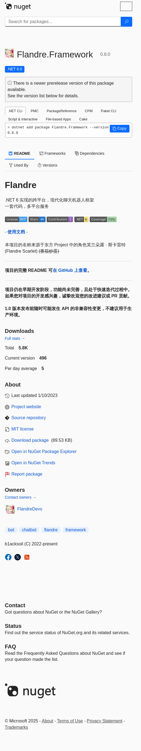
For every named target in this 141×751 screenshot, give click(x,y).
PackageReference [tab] (62, 111)
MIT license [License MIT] (23, 429)
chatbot (29, 530)
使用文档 (16, 232)
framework (76, 530)
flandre (51, 530)
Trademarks (16, 727)
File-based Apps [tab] (58, 119)
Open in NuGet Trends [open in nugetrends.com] (33, 462)
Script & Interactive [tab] (23, 119)
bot (11, 530)
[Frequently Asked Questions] (10, 647)
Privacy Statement (104, 721)
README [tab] (19, 153)
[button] (119, 128)
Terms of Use (70, 721)
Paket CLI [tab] (108, 111)
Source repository (29, 417)
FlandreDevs (29, 509)
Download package (30, 440)
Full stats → (15, 338)
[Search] (126, 22)
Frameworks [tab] (53, 153)
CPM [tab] (88, 111)
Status (13, 626)
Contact (15, 605)
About (47, 721)
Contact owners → (20, 497)
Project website (26, 406)
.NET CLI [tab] (15, 111)
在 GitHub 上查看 (70, 270)
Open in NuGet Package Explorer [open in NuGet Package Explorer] (44, 451)
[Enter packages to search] (63, 22)
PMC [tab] (34, 111)
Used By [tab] (19, 165)
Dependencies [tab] (89, 153)
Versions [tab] (47, 165)
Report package (27, 474)
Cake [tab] (83, 119)
